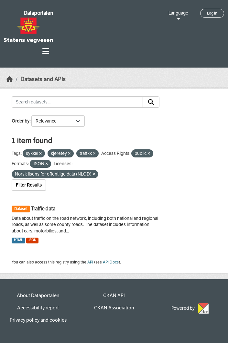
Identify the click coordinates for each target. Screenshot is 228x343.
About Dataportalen (38, 295)
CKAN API (114, 295)
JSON (32, 240)
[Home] (9, 79)
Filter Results (29, 185)
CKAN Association (114, 308)
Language (178, 13)
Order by (20, 121)
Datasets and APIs (43, 79)
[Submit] (151, 102)
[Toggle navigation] (45, 51)
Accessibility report (38, 308)
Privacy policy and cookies (38, 320)
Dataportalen (38, 13)
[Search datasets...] (77, 102)
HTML (18, 240)
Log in (212, 13)
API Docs (111, 262)
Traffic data (43, 209)
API (90, 262)
